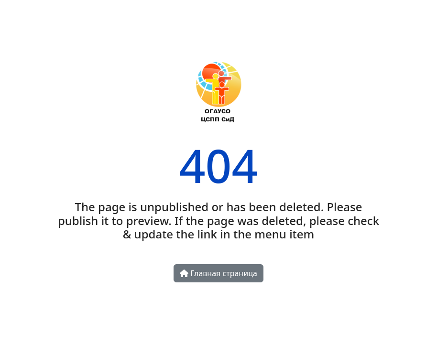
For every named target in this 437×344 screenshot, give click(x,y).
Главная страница (218, 273)
